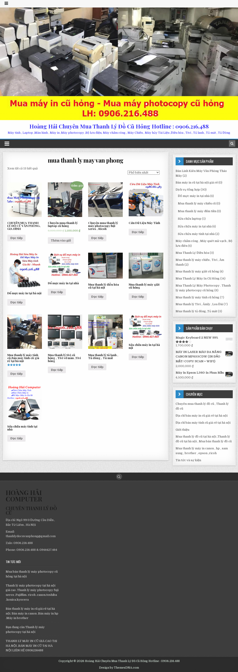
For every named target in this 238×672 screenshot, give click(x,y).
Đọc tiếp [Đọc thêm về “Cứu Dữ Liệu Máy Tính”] (138, 232)
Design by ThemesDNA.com (119, 667)
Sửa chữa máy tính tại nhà (196, 234)
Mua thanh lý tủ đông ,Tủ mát (196, 311)
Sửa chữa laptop (189, 218)
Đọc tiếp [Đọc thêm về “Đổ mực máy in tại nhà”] (57, 292)
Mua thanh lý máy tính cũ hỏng (197, 297)
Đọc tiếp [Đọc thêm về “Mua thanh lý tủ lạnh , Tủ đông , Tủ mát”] (97, 367)
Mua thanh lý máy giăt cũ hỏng (197, 271)
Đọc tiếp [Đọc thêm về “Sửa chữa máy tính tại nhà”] (16, 438)
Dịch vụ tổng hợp (188, 189)
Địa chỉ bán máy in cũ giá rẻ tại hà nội (202, 415)
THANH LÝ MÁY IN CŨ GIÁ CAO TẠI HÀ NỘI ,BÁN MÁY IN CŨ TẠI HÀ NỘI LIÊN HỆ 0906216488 (31, 645)
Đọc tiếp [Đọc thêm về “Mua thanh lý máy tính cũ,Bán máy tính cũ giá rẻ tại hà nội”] (16, 373)
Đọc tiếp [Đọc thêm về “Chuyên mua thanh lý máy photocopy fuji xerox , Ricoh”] (97, 238)
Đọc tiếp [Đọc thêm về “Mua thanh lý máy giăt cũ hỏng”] (138, 296)
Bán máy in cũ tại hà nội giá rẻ (197, 182)
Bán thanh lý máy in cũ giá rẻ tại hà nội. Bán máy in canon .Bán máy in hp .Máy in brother (32, 613)
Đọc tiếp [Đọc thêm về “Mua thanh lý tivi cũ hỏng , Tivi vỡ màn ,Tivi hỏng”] (57, 370)
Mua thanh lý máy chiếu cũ (197, 203)
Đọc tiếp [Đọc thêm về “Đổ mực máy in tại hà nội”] (16, 302)
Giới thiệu (182, 429)
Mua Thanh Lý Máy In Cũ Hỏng (198, 278)
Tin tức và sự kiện (188, 460)
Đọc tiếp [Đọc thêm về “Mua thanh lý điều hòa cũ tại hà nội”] (97, 296)
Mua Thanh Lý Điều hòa (192, 252)
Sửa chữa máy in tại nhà (195, 226)
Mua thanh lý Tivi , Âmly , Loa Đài (199, 304)
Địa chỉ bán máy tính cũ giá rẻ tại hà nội (203, 422)
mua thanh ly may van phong (85, 160)
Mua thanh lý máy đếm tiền (197, 211)
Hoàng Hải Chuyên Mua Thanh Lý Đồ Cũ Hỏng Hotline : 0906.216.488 (119, 126)
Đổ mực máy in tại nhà (194, 196)
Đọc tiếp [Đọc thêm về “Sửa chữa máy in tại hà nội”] (138, 357)
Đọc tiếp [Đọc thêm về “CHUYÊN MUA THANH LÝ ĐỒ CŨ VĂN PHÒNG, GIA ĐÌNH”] (16, 238)
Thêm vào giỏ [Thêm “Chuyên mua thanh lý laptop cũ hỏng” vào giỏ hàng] (61, 240)
